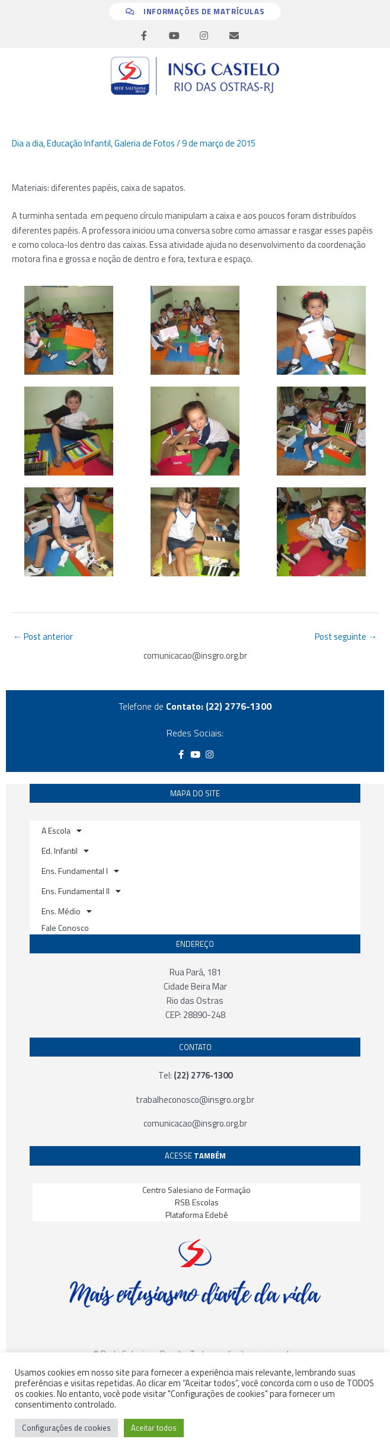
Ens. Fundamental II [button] (81, 891)
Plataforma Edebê (196, 1214)
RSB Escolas (197, 1202)
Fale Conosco (65, 927)
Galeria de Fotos (144, 143)
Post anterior (43, 636)
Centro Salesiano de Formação (196, 1189)
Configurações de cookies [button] (66, 1428)
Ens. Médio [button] (66, 911)
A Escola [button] (61, 831)
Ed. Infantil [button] (65, 851)
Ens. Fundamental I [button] (80, 871)
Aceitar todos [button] (154, 1428)
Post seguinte (346, 636)
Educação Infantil (79, 143)
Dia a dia (27, 143)
